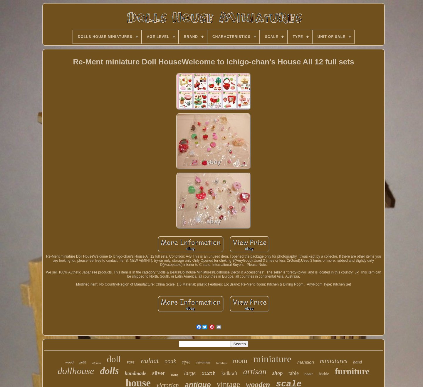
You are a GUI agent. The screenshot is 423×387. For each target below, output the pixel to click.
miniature (272, 358)
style (186, 361)
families (221, 363)
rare (131, 362)
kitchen (96, 363)
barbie (324, 374)
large (190, 373)
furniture (352, 371)
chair (309, 374)
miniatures (333, 360)
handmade (136, 373)
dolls (109, 371)
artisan (254, 371)
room (239, 360)
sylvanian (203, 362)
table (293, 373)
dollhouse (76, 371)
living (174, 374)
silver (158, 373)
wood (69, 362)
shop (277, 373)
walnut (149, 360)
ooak (170, 361)
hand (357, 362)
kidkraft (229, 373)
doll (114, 359)
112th (209, 373)
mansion (305, 362)
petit (82, 362)
